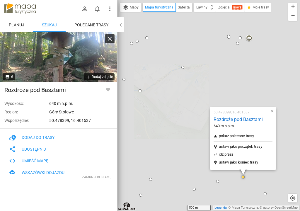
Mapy (130, 7)
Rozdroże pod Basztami (203, 48)
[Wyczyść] (110, 38)
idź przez (191, 83)
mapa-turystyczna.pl (20, 8)
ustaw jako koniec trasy (204, 91)
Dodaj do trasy (31, 137)
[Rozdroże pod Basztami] (58, 57)
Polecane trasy (91, 25)
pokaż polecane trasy (201, 64)
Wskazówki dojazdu (36, 172)
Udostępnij (27, 149)
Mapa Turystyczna (245, 208)
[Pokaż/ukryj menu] (110, 8)
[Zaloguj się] (84, 8)
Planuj (16, 25)
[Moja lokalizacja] (292, 198)
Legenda (220, 208)
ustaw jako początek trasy (206, 75)
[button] (159, 117)
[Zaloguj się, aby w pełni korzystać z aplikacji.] (108, 89)
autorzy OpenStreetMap (280, 208)
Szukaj (49, 25)
